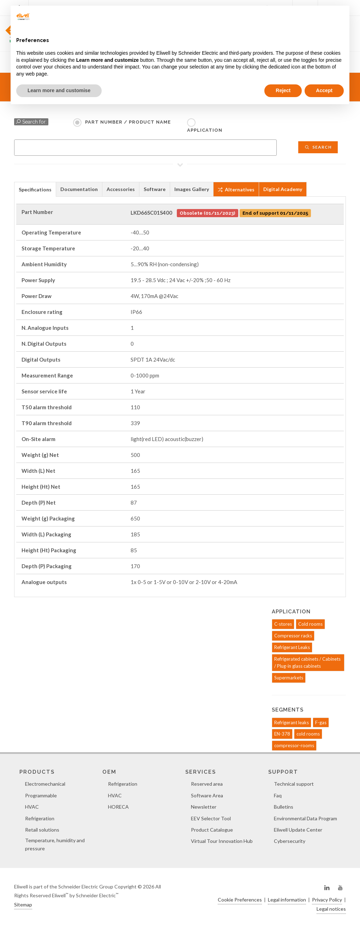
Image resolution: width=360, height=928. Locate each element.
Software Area (207, 795)
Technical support (294, 784)
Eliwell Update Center (298, 830)
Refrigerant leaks (291, 722)
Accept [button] (324, 90)
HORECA (118, 807)
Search (318, 147)
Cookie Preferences (240, 900)
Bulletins (283, 807)
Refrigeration (39, 818)
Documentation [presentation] (79, 189)
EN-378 (282, 734)
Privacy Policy (327, 900)
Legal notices (331, 909)
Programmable (41, 795)
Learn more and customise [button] (59, 90)
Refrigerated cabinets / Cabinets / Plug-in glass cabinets (307, 662)
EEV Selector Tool (211, 818)
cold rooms (308, 734)
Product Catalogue (212, 830)
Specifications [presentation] (35, 189)
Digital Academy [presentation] (282, 189)
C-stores (283, 624)
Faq (278, 795)
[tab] (35, 189)
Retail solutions (42, 830)
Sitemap (23, 905)
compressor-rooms (294, 745)
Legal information (287, 900)
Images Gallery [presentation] (191, 189)
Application (204, 130)
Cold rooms (310, 624)
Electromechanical (45, 784)
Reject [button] (283, 90)
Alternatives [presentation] (236, 189)
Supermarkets (288, 677)
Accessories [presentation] (121, 189)
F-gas (320, 722)
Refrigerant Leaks (292, 647)
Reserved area (207, 784)
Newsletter (203, 807)
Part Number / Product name (128, 122)
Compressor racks (293, 635)
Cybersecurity (289, 841)
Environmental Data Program (305, 818)
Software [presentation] (155, 189)
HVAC (32, 807)
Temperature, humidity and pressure (55, 844)
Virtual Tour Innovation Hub (222, 841)
